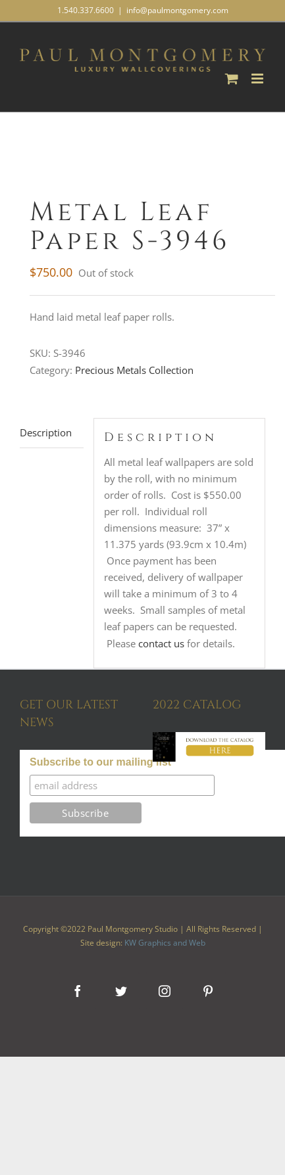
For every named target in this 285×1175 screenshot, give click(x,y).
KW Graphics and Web (164, 942)
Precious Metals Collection (134, 370)
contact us (161, 643)
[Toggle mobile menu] (258, 78)
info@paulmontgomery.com (177, 10)
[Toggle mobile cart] (231, 78)
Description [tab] (46, 432)
